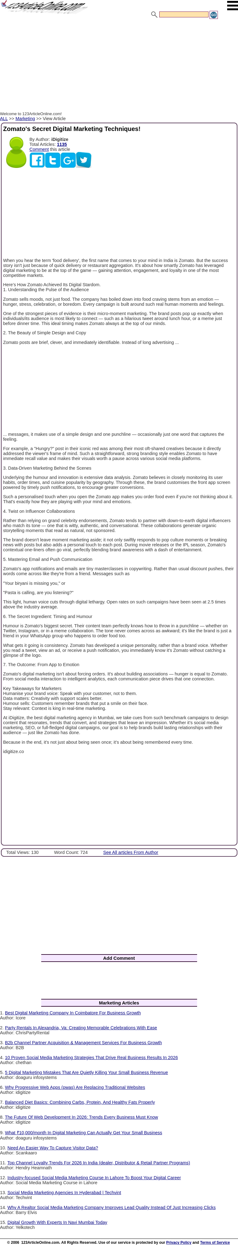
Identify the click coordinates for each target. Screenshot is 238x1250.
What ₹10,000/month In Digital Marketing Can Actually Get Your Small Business (83, 1132)
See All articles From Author (130, 852)
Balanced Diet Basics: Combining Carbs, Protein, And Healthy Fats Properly (80, 1102)
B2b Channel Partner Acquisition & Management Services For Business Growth (83, 1042)
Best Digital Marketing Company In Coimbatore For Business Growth (73, 1012)
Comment (39, 149)
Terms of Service (215, 1242)
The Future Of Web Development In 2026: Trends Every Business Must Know (81, 1117)
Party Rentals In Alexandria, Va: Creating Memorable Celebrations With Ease (81, 1027)
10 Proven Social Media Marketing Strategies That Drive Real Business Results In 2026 (91, 1057)
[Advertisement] (119, 66)
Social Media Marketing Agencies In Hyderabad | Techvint (64, 1192)
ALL (4, 118)
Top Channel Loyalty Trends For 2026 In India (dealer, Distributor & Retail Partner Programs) (98, 1162)
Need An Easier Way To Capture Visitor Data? (52, 1147)
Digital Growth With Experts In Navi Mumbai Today (57, 1222)
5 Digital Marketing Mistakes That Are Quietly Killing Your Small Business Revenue (86, 1072)
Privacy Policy (178, 1242)
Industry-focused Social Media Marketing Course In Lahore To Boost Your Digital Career (94, 1177)
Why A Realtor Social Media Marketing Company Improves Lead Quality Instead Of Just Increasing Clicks (111, 1207)
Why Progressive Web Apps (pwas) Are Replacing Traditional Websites (75, 1087)
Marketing (25, 118)
